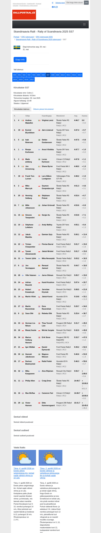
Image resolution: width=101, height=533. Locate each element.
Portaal (16, 37)
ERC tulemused (27, 37)
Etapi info (20, 59)
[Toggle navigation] (84, 24)
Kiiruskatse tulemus (21, 109)
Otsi (86, 2)
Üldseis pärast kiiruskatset (43, 109)
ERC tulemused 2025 (44, 37)
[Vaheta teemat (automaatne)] (60, 3)
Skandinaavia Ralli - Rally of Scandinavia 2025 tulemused (38, 39)
